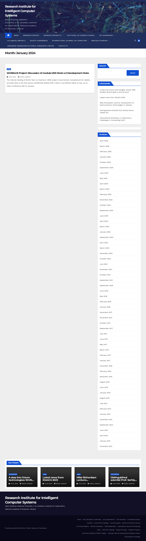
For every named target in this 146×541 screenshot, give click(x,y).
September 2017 (106, 328)
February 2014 (105, 409)
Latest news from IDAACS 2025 (112, 97)
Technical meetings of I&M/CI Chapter (94, 533)
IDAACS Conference (39, 41)
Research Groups (31, 35)
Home (79, 519)
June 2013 (104, 430)
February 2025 (105, 194)
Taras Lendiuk (24, 77)
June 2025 (104, 173)
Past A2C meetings (108, 530)
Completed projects (133, 519)
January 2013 (105, 441)
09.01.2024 (13, 77)
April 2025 (104, 184)
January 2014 (105, 414)
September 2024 (106, 210)
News (16, 35)
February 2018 (105, 302)
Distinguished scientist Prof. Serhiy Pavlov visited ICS (123, 480)
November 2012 (106, 446)
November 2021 (106, 269)
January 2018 (105, 307)
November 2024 (106, 200)
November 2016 (106, 366)
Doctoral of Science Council (81, 35)
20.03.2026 (117, 483)
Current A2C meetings (101, 523)
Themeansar (43, 528)
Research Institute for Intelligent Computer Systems (20, 11)
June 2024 (104, 216)
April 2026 (104, 141)
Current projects (115, 523)
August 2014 (105, 398)
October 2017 (105, 323)
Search (102, 66)
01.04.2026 (14, 483)
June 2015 (104, 387)
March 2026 (104, 146)
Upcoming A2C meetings (132, 536)
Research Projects (53, 35)
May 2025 (103, 178)
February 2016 (105, 371)
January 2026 (105, 157)
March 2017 (104, 350)
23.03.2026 (49, 483)
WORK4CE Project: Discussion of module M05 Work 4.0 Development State (48, 73)
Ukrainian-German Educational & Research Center (30, 46)
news (8, 69)
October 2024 (105, 205)
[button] (135, 41)
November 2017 (106, 318)
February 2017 (105, 355)
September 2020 (106, 285)
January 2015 (105, 393)
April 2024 (104, 221)
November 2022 (106, 253)
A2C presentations (109, 519)
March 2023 (104, 248)
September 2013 (106, 425)
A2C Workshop (106, 35)
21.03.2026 (82, 483)
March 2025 (104, 189)
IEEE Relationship (99, 41)
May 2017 (103, 344)
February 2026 (105, 151)
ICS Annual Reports (16, 41)
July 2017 (103, 334)
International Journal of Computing (69, 41)
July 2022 (103, 264)
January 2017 (105, 361)
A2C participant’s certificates (92, 519)
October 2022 (105, 259)
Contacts (63, 46)
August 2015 (105, 382)
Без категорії (13, 474)
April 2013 (104, 436)
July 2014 (103, 403)
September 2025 (106, 168)
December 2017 (106, 312)
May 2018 (103, 296)
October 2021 (105, 275)
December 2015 (106, 377)
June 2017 (104, 339)
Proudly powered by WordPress (15, 528)
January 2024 (105, 232)
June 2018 (104, 291)
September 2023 (106, 237)
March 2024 (104, 227)
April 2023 (104, 243)
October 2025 (105, 162)
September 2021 (106, 280)
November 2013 (106, 419)
